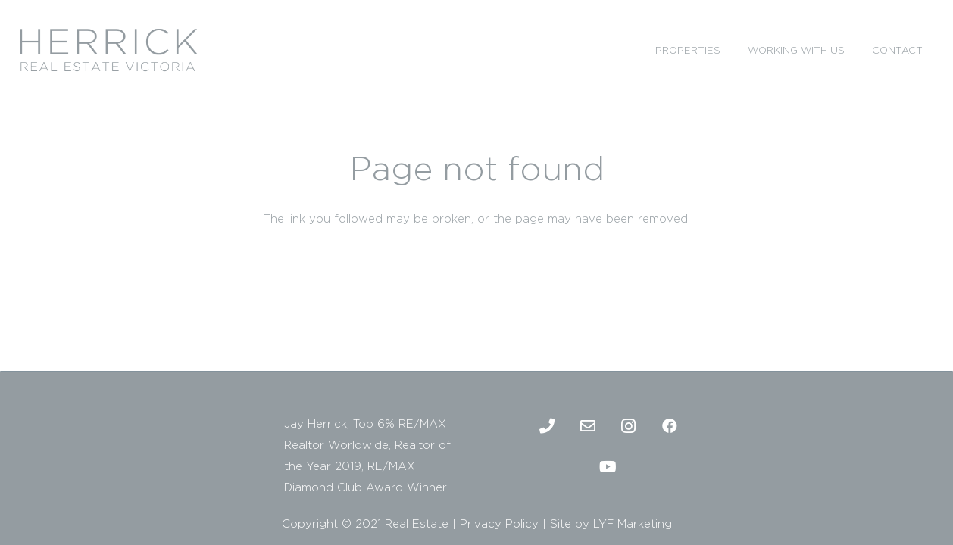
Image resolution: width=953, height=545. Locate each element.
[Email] (588, 426)
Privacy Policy (499, 523)
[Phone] (547, 426)
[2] (108, 49)
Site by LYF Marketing (611, 523)
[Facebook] (670, 426)
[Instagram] (629, 426)
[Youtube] (608, 467)
